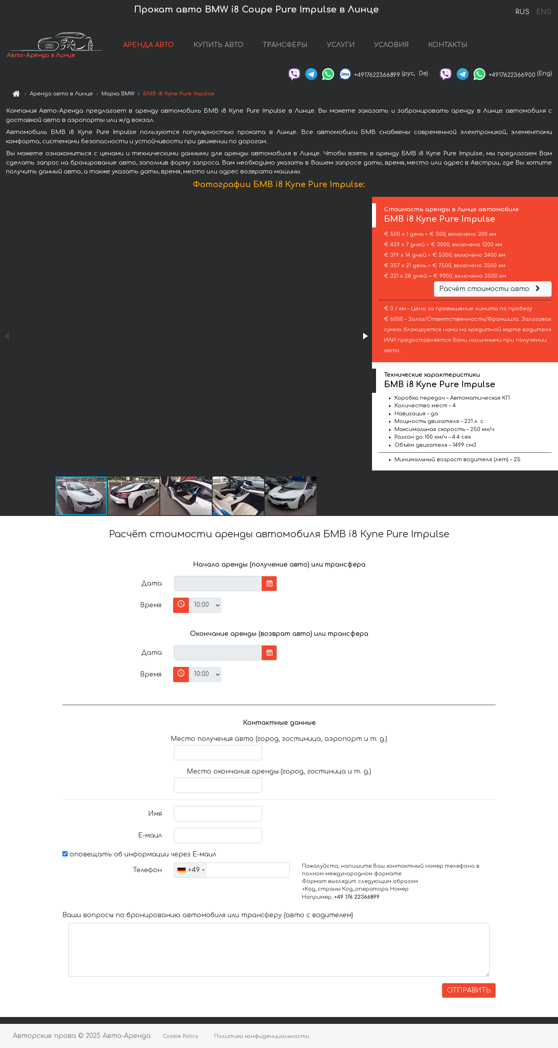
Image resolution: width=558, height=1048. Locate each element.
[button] (364, 336)
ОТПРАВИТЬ (469, 990)
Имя (155, 813)
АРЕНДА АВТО (148, 45)
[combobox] (190, 870)
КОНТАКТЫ (447, 45)
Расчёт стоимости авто (490, 289)
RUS (522, 12)
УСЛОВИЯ (391, 45)
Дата (151, 583)
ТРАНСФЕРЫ (285, 45)
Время (150, 605)
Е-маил (150, 835)
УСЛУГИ (341, 45)
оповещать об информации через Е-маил (139, 854)
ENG (543, 12)
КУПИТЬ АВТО (218, 45)
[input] (218, 583)
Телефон (147, 870)
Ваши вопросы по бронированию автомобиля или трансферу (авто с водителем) (207, 915)
